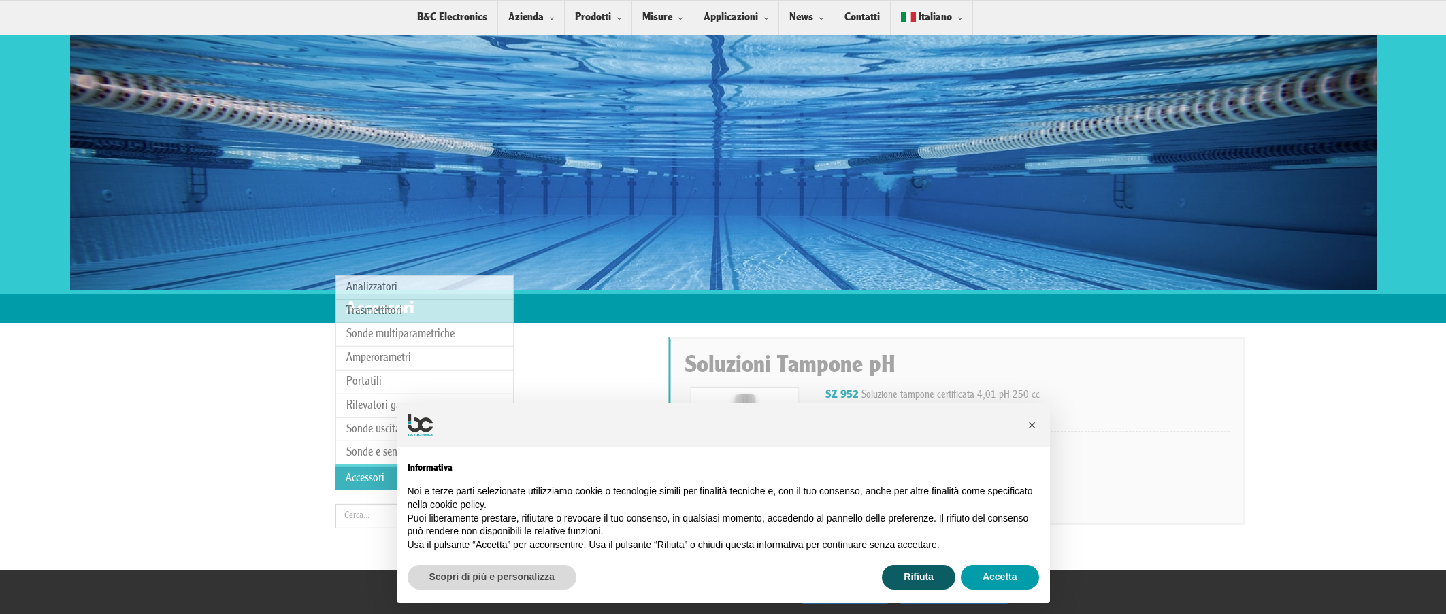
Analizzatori (371, 202)
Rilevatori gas (376, 320)
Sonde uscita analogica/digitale (414, 344)
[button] (1032, 425)
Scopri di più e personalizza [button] (492, 576)
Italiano (926, 17)
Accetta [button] (1000, 576)
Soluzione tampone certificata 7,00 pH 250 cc (1118, 418)
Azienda (526, 17)
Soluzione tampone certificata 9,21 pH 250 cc (1118, 443)
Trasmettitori (374, 226)
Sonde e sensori (379, 367)
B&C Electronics (452, 17)
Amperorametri (378, 273)
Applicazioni (731, 17)
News (801, 17)
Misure (657, 17)
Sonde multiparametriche (400, 249)
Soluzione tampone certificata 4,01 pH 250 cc (1118, 395)
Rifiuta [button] (919, 576)
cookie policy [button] (457, 504)
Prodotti (593, 17)
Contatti (862, 17)
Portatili (364, 296)
